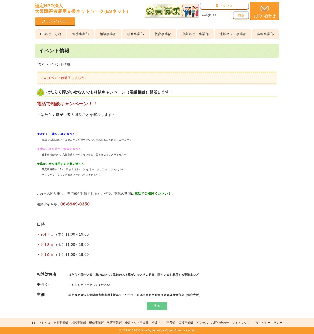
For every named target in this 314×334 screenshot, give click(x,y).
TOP (40, 64)
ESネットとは (51, 34)
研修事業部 (135, 34)
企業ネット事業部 (195, 34)
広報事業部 (265, 34)
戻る (157, 306)
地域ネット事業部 (232, 34)
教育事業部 (163, 34)
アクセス (224, 6)
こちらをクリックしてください (89, 284)
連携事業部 (80, 34)
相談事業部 (108, 34)
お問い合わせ (220, 322)
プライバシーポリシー (268, 322)
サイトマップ (241, 322)
